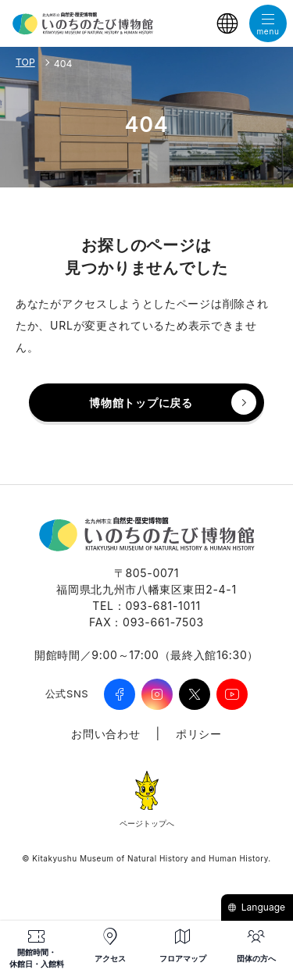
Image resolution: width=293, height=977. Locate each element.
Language (256, 907)
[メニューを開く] (268, 23)
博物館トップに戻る (140, 402)
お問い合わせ (105, 733)
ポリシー (199, 733)
